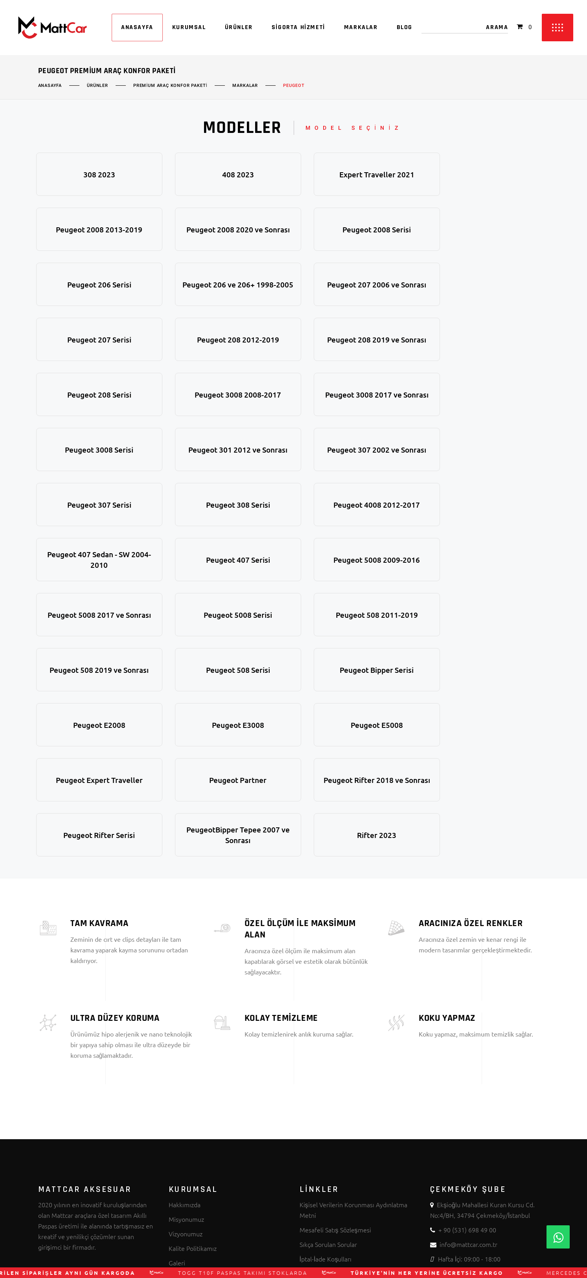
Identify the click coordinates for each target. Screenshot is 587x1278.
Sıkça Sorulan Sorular (328, 1079)
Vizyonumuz (185, 1068)
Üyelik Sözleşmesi (325, 1108)
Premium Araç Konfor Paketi (170, 85)
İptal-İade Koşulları (326, 1093)
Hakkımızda (185, 1039)
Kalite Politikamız (193, 1083)
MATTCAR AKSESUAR (275, 1261)
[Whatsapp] (558, 1237)
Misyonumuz (186, 1054)
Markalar (245, 85)
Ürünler (97, 85)
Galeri (177, 1097)
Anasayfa (50, 85)
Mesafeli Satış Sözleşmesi (335, 1064)
